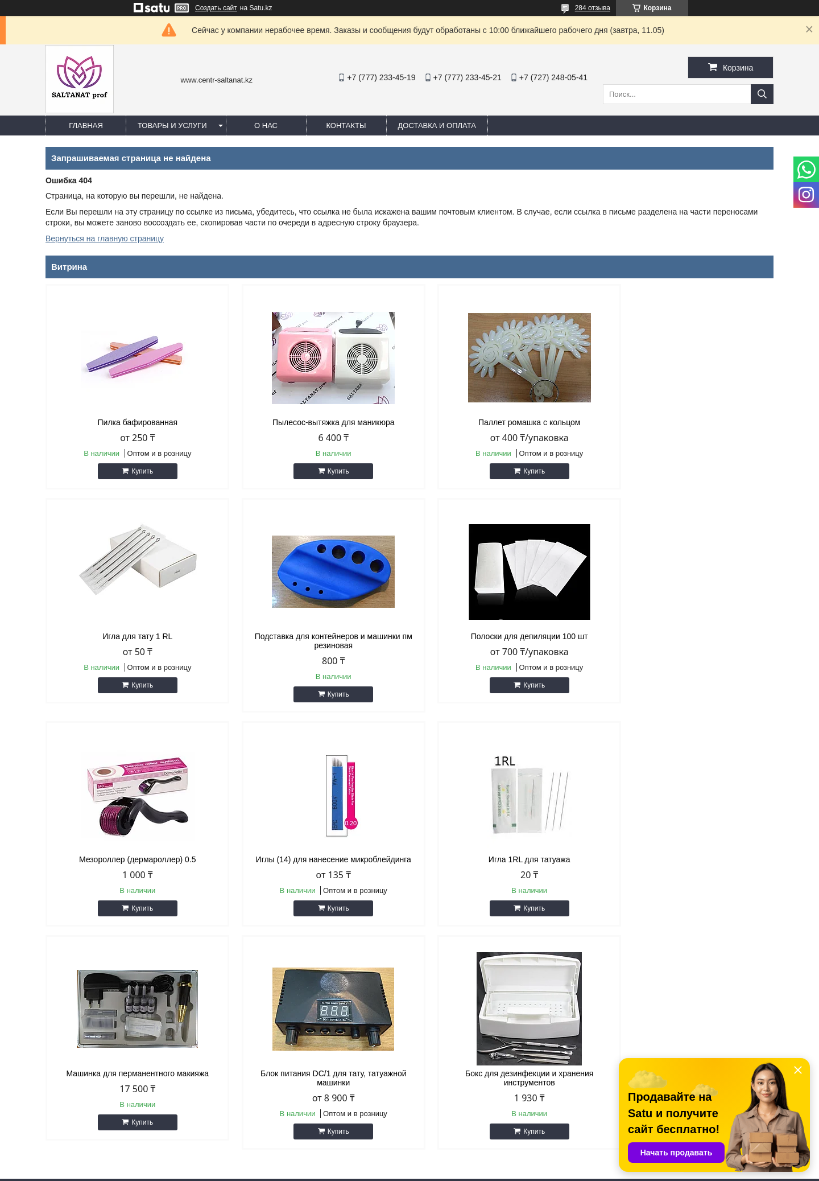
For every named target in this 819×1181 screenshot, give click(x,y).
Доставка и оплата (437, 125)
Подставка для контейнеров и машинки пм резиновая (132, 641)
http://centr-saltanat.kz (466, 1082)
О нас (266, 125)
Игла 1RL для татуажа (132, 859)
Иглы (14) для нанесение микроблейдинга (686, 636)
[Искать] (762, 94)
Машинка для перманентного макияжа (317, 859)
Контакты (346, 125)
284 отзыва (592, 8)
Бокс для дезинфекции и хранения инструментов (687, 864)
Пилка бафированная (132, 422)
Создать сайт (216, 8)
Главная (86, 125)
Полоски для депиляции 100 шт (316, 636)
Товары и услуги (172, 125)
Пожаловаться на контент (441, 1170)
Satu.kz (457, 1160)
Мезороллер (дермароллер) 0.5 (502, 636)
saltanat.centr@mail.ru (467, 1096)
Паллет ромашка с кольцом (502, 422)
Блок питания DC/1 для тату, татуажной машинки (502, 864)
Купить (137, 471)
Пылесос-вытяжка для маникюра (317, 422)
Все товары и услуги (724, 948)
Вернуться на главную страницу (105, 238)
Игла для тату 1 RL (687, 422)
